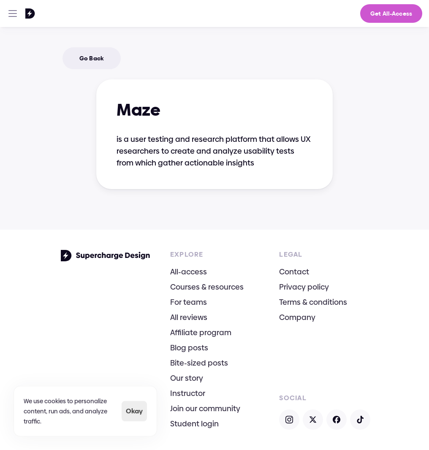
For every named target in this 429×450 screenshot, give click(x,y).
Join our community (205, 408)
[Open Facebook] (336, 419)
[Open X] (313, 419)
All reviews (188, 317)
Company (297, 317)
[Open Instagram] (289, 419)
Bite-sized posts (199, 363)
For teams (188, 302)
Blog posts (189, 347)
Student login (194, 423)
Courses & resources (207, 287)
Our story (186, 378)
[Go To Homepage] (19, 13)
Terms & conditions (313, 302)
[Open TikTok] (360, 419)
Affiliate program (200, 332)
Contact (294, 271)
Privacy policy (304, 287)
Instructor (187, 393)
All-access (188, 271)
